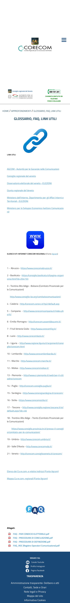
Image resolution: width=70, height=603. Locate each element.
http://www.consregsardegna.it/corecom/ (43, 393)
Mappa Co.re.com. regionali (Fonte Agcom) (27, 478)
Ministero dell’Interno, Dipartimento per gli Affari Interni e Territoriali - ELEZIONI (35, 199)
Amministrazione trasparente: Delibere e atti (35, 583)
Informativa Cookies (35, 600)
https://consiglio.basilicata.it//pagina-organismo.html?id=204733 (35, 277)
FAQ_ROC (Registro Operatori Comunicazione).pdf (36, 545)
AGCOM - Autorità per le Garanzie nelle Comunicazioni (33, 169)
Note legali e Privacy (35, 592)
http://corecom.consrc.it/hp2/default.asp (39, 304)
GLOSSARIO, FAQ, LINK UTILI (47, 111)
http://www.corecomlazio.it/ (30, 336)
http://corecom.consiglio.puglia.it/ (35, 386)
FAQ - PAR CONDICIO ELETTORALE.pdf (31, 534)
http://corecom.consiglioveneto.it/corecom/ (41, 453)
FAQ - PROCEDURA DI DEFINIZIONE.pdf (31, 541)
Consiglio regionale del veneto (21, 176)
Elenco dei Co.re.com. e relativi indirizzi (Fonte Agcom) (33, 471)
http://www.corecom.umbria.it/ (36, 439)
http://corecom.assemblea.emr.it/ (45, 321)
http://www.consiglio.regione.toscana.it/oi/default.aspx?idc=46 (35, 409)
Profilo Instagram (38, 566)
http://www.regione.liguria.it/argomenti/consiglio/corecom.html (35, 344)
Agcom (54, 253)
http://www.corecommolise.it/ (34, 368)
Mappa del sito (35, 596)
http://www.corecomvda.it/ (39, 446)
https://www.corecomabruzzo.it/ (36, 268)
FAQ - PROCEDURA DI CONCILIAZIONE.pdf (33, 537)
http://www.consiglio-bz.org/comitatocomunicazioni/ (35, 296)
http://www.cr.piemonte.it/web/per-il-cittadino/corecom (35, 376)
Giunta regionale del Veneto (20, 190)
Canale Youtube (37, 562)
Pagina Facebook (37, 570)
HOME (5, 111)
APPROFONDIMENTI (21, 111)
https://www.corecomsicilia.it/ (33, 400)
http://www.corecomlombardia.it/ (40, 353)
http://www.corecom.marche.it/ (36, 361)
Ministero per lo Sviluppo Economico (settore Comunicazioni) (35, 209)
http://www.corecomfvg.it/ (43, 328)
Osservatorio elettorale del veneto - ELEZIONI (29, 183)
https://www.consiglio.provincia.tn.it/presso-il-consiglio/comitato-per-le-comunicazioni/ (35, 430)
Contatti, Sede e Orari (34, 587)
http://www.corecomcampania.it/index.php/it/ (35, 312)
